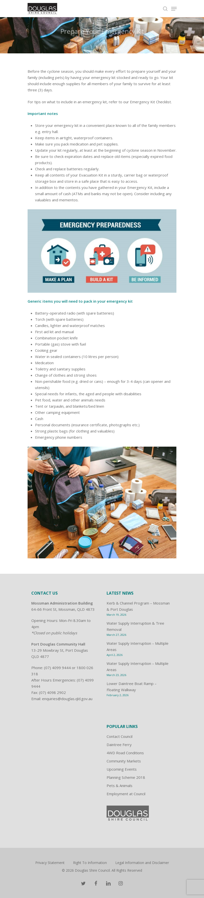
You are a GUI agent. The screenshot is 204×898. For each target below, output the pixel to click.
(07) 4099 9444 (57, 667)
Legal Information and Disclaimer (142, 862)
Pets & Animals (119, 785)
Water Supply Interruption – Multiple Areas (137, 646)
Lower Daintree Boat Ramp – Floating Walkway (132, 686)
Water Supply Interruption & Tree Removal (135, 626)
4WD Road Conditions (125, 752)
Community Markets (124, 760)
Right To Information (90, 862)
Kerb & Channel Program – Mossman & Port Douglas (138, 606)
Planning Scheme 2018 (126, 777)
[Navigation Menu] (174, 8)
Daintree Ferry (119, 744)
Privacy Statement (50, 862)
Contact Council (119, 736)
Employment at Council (126, 793)
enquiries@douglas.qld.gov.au (67, 698)
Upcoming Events (122, 769)
